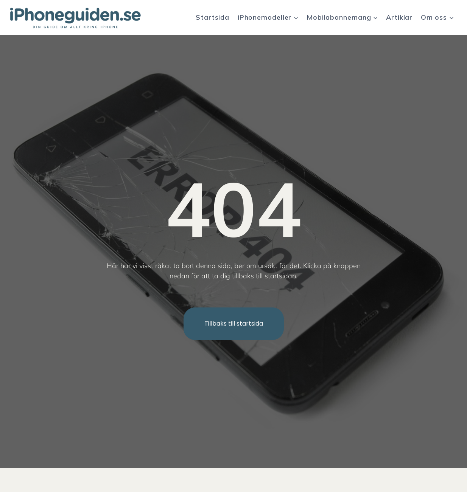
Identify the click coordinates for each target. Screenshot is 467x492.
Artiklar (399, 17)
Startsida (212, 17)
